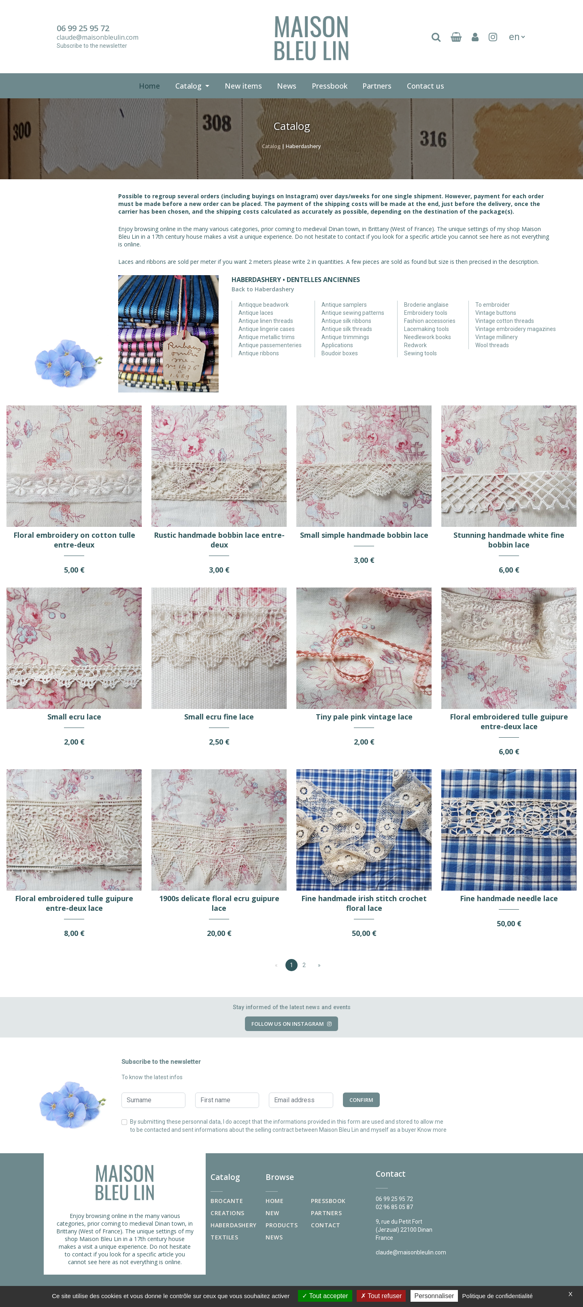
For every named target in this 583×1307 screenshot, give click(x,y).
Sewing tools (420, 353)
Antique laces (255, 313)
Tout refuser (381, 1295)
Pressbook (331, 85)
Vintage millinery (496, 337)
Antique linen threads (265, 321)
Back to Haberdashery (263, 289)
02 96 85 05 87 (394, 1207)
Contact (325, 1225)
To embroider (492, 304)
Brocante (227, 1201)
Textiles (224, 1237)
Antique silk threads (346, 329)
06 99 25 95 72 (83, 28)
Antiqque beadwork (263, 304)
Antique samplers (344, 304)
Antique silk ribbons (346, 321)
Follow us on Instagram (291, 1023)
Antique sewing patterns (352, 313)
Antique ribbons (258, 353)
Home (149, 86)
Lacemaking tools (426, 329)
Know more (432, 1130)
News (286, 86)
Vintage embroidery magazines (515, 329)
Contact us (427, 85)
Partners (377, 86)
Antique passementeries (270, 345)
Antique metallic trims (266, 337)
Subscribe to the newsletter (92, 45)
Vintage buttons (495, 313)
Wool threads (492, 345)
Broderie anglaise (426, 304)
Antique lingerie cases (266, 329)
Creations (228, 1213)
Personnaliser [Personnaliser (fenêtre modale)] (434, 1295)
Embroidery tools (425, 313)
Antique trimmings (345, 337)
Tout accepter (325, 1295)
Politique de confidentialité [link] (497, 1295)
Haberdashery (234, 1225)
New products (282, 1219)
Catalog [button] (189, 86)
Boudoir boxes (339, 353)
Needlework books (427, 337)
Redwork (415, 345)
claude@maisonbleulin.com (97, 37)
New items (245, 85)
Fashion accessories (429, 321)
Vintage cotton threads (504, 321)
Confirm (361, 1099)
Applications (337, 345)
